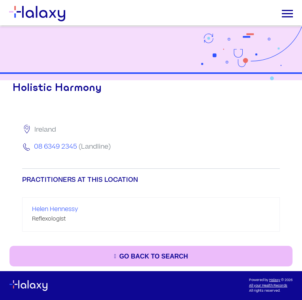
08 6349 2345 (55, 146)
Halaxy (274, 280)
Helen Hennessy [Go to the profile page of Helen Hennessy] (55, 209)
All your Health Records (268, 285)
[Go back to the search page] (151, 256)
